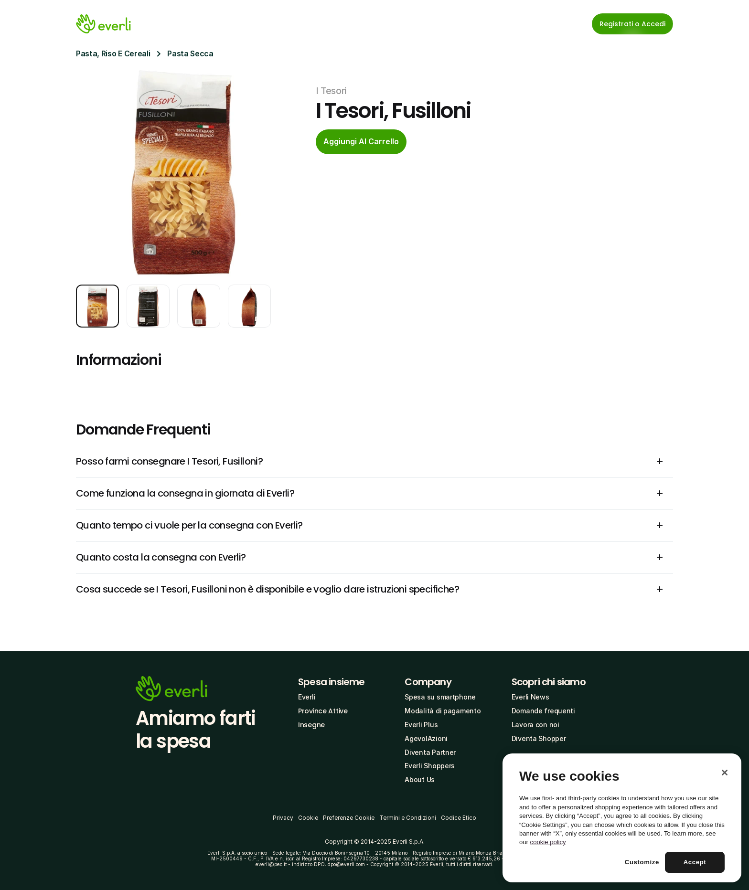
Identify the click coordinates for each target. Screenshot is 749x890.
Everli (306, 697)
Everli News (530, 697)
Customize (642, 862)
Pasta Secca (190, 53)
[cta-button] (361, 141)
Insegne (311, 725)
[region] (622, 817)
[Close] (724, 772)
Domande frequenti (543, 711)
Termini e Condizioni (407, 817)
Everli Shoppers (430, 766)
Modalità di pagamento (443, 711)
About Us (420, 779)
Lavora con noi (535, 724)
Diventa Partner (430, 752)
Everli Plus (421, 724)
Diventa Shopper (539, 738)
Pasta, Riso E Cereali (113, 53)
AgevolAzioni (426, 738)
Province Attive (323, 711)
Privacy (283, 817)
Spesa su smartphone (440, 697)
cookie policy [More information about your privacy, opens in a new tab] (548, 842)
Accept (695, 862)
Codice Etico (458, 817)
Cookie (308, 817)
